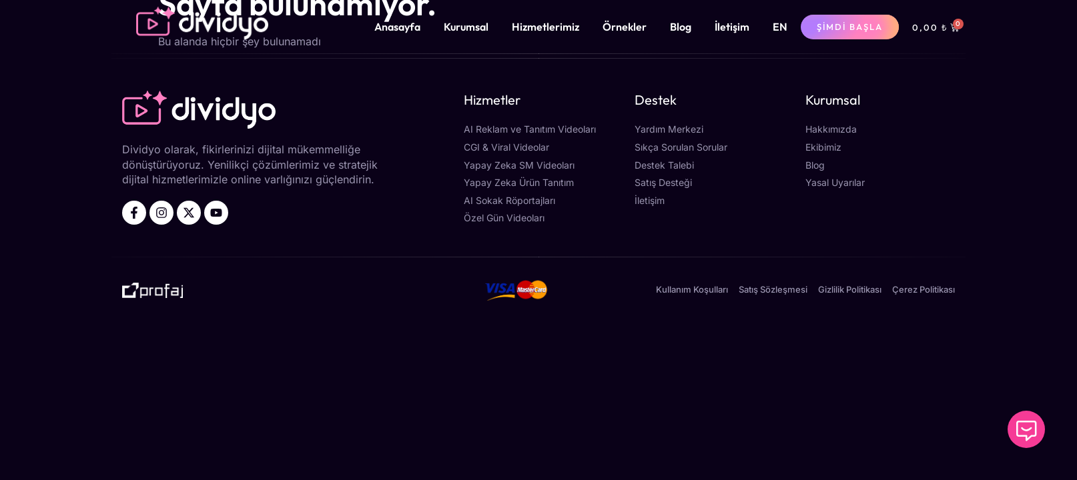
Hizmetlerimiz (545, 26)
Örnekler (625, 26)
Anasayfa (397, 26)
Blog (680, 26)
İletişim (732, 26)
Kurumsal (466, 26)
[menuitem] (780, 26)
